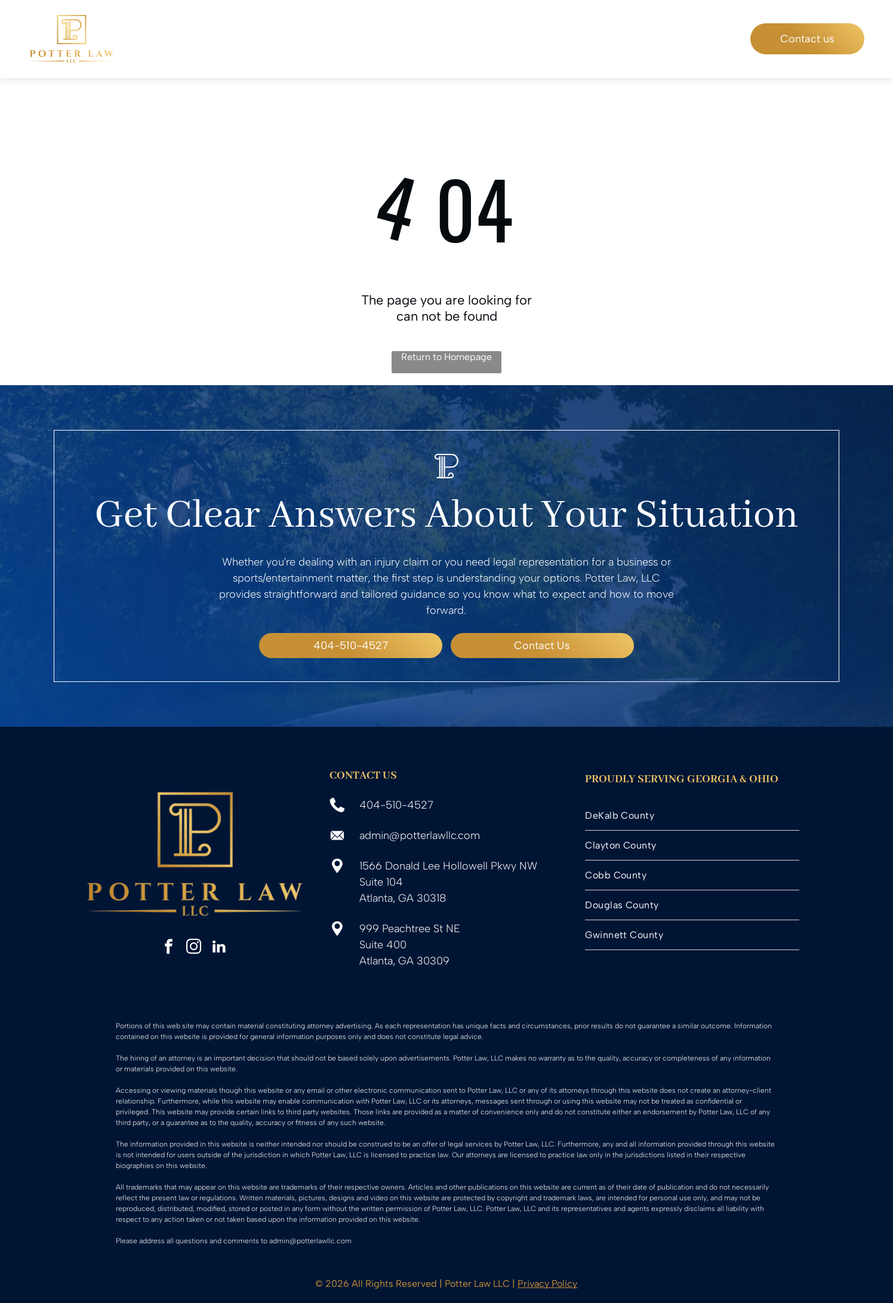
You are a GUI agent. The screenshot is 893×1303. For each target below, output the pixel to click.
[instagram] (194, 948)
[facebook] (169, 948)
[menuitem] (260, 39)
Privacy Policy (547, 1283)
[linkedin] (219, 948)
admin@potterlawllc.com (419, 835)
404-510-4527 (396, 805)
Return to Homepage (446, 356)
